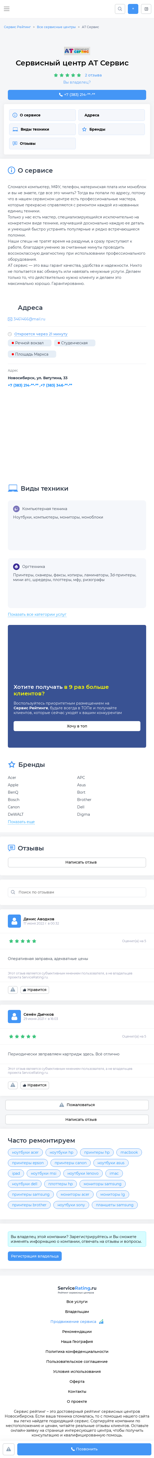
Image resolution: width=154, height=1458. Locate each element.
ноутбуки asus (111, 1163)
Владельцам (77, 1311)
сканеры (43, 575)
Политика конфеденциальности (77, 1351)
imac (114, 1173)
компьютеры (45, 517)
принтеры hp (97, 1152)
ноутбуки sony (71, 1205)
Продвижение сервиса (73, 1321)
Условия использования (77, 1371)
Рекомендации (77, 1331)
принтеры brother (29, 1205)
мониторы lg (112, 1194)
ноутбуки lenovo (83, 1173)
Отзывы (24, 143)
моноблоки (92, 517)
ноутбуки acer (25, 1152)
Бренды (93, 129)
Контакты (77, 1391)
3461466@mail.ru (29, 319)
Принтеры (23, 575)
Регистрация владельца (35, 1256)
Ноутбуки (22, 517)
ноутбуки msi (43, 1173)
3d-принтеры (122, 575)
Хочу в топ (77, 726)
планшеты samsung (115, 1205)
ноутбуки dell (24, 1184)
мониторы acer (75, 1194)
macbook (129, 1152)
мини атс (22, 579)
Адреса (91, 115)
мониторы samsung (103, 1184)
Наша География (77, 1341)
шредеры (41, 579)
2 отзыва (93, 75)
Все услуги (77, 1301)
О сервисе (27, 115)
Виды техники (31, 129)
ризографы (94, 579)
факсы (60, 575)
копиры (74, 575)
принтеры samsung (31, 1194)
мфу (77, 579)
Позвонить (84, 1449)
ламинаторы (96, 575)
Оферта (77, 1381)
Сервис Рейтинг (17, 27)
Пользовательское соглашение (77, 1361)
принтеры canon (71, 1163)
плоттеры (62, 579)
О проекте (77, 1401)
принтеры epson (28, 1163)
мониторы (70, 517)
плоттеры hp (60, 1184)
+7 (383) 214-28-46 (77, 95)
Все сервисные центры (56, 27)
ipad (16, 1173)
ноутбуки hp (61, 1152)
